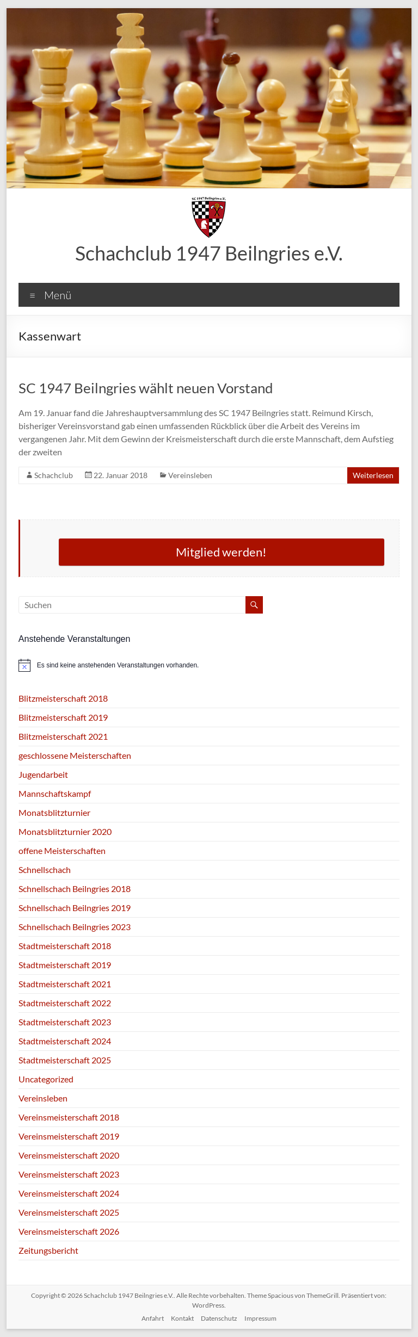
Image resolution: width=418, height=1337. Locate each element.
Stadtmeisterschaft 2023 (65, 1022)
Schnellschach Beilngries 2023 (75, 926)
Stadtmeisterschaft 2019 (65, 965)
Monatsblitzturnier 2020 (65, 831)
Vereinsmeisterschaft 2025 (69, 1212)
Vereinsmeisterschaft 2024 (69, 1193)
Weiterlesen (373, 475)
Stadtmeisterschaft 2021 (65, 984)
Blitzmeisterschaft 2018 (63, 698)
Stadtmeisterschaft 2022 (65, 1003)
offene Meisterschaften (62, 850)
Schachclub (53, 475)
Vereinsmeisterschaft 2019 (69, 1136)
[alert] (209, 665)
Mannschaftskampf (55, 793)
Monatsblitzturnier (54, 812)
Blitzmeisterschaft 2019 (63, 717)
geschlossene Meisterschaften (75, 755)
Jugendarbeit (43, 774)
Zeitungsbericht (48, 1250)
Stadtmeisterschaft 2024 (65, 1041)
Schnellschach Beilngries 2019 (75, 907)
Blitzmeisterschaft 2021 (63, 736)
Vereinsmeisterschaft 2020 (69, 1155)
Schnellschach (45, 869)
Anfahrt (153, 1318)
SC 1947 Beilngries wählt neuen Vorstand (146, 388)
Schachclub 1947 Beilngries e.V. (209, 253)
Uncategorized (46, 1079)
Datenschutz (219, 1318)
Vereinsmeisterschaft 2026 (69, 1231)
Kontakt (182, 1318)
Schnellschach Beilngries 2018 (75, 888)
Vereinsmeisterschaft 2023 (69, 1174)
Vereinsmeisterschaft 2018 (69, 1117)
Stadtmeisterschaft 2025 (65, 1060)
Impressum (260, 1318)
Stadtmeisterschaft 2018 (65, 945)
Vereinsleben (190, 475)
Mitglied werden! (221, 551)
